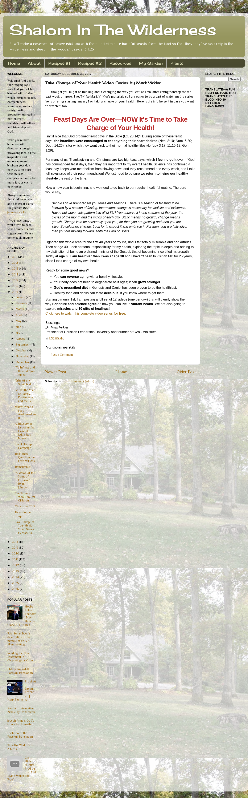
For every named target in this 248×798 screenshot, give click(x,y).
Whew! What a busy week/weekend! (25, 412)
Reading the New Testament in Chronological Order (20, 656)
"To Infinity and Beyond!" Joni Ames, (25, 371)
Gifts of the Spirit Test (23, 382)
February (22, 303)
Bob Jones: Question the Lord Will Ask (25, 457)
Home (14, 63)
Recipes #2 (90, 63)
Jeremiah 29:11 (16, 212)
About (34, 63)
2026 (16, 589)
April (19, 315)
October (21, 350)
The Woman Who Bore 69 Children (25, 497)
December (23, 362)
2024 (16, 577)
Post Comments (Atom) (78, 381)
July (18, 332)
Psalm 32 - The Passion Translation (20, 734)
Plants (176, 63)
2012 (15, 262)
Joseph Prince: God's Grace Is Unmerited (20, 722)
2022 (16, 565)
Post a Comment (62, 354)
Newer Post (55, 372)
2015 (15, 280)
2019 (15, 547)
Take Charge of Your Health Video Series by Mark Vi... (24, 527)
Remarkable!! (23, 466)
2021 (15, 559)
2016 (15, 286)
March (20, 309)
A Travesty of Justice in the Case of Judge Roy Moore (24, 431)
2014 (15, 274)
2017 (15, 292)
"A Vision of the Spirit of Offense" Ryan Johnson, (25, 480)
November (23, 356)
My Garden (151, 63)
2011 (15, 256)
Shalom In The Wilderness (112, 30)
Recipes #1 (59, 63)
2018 (15, 541)
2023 (16, 571)
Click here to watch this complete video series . (85, 313)
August (21, 338)
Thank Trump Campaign (23, 445)
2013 (15, 268)
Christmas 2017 (25, 506)
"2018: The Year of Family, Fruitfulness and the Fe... (25, 395)
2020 (16, 553)
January (21, 297)
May (19, 321)
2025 (16, 583)
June (19, 327)
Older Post (186, 372)
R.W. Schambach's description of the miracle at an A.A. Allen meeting (18, 639)
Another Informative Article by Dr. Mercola (21, 710)
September (23, 344)
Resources (120, 63)
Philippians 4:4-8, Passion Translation (20, 670)
